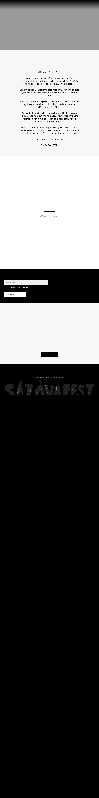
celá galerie (49, 355)
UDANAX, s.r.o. (49, 377)
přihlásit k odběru (15, 294)
